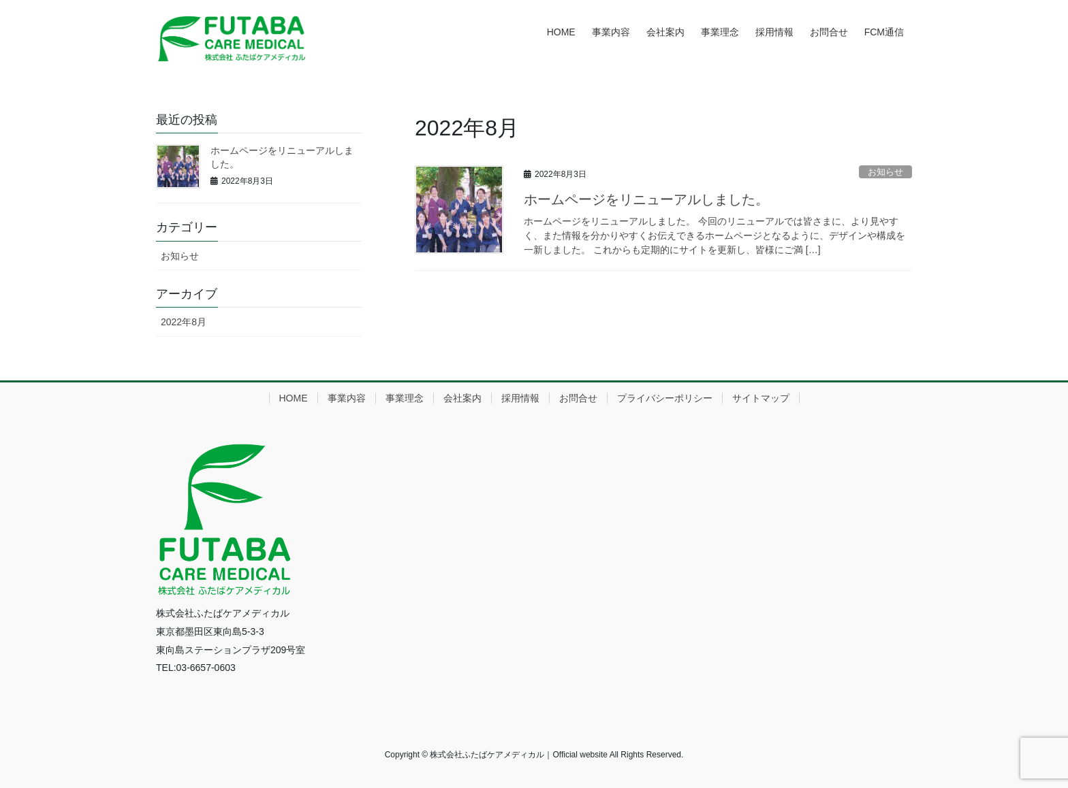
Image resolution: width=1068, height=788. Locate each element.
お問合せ (578, 398)
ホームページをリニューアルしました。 (646, 199)
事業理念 (405, 398)
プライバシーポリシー (664, 398)
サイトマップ (760, 398)
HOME (293, 398)
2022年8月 (183, 321)
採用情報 (520, 398)
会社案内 (462, 398)
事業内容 (347, 398)
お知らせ (885, 172)
